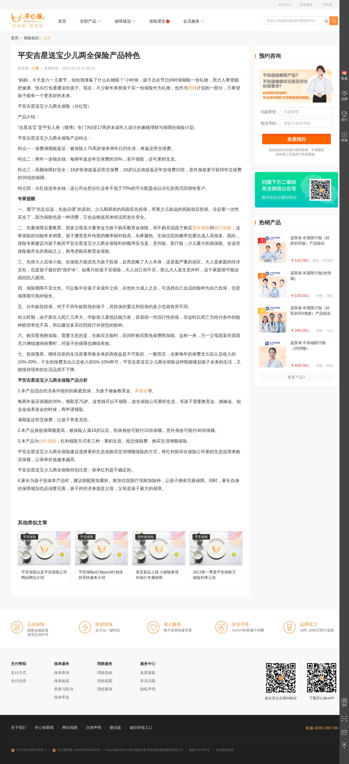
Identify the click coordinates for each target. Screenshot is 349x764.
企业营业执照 (225, 749)
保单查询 (61, 672)
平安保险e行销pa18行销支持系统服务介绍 (101, 560)
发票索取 (147, 672)
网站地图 (69, 727)
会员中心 (284, 5)
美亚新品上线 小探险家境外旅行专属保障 (159, 560)
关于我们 (18, 727)
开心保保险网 (27, 20)
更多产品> (296, 377)
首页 (62, 21)
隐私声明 (147, 689)
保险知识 (31, 38)
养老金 (141, 391)
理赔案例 (104, 689)
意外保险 (201, 227)
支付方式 (18, 672)
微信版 (115, 727)
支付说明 (18, 681)
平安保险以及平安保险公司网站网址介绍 (44, 560)
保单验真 (61, 681)
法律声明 (93, 727)
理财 (192, 88)
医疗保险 (222, 227)
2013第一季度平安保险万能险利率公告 (216, 560)
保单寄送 (61, 697)
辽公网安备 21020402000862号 (76, 749)
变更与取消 (63, 689)
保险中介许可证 (199, 749)
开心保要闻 (44, 727)
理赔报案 (104, 681)
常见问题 (147, 681)
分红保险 (47, 441)
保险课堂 (159, 21)
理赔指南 (104, 672)
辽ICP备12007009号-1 (28, 749)
